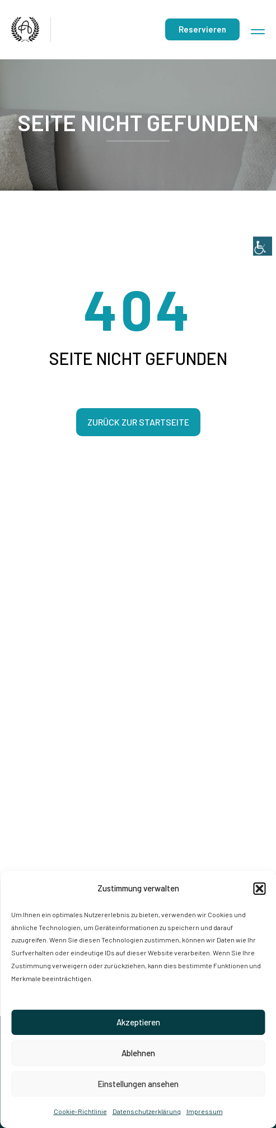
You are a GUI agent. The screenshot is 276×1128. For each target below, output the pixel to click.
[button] (259, 888)
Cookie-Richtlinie (80, 1111)
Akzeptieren (138, 1022)
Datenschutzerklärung (147, 1111)
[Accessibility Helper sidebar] (262, 13)
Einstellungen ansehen (138, 1084)
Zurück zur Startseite (138, 422)
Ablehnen (138, 1053)
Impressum (204, 1111)
